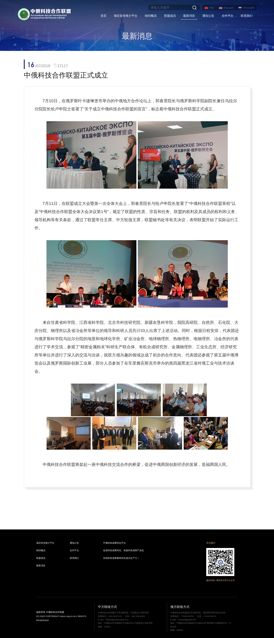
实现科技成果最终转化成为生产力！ (121, 558)
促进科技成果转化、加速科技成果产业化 (123, 550)
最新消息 (189, 15)
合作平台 (227, 15)
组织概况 (151, 15)
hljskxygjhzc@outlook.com (117, 620)
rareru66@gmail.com (187, 620)
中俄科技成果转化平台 (114, 543)
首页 (104, 15)
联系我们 (246, 15)
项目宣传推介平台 (125, 15)
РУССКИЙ (248, 8)
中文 (211, 8)
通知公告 (208, 15)
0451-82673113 (115, 616)
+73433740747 (188, 616)
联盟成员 (170, 15)
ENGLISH (229, 8)
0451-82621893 (138, 616)
